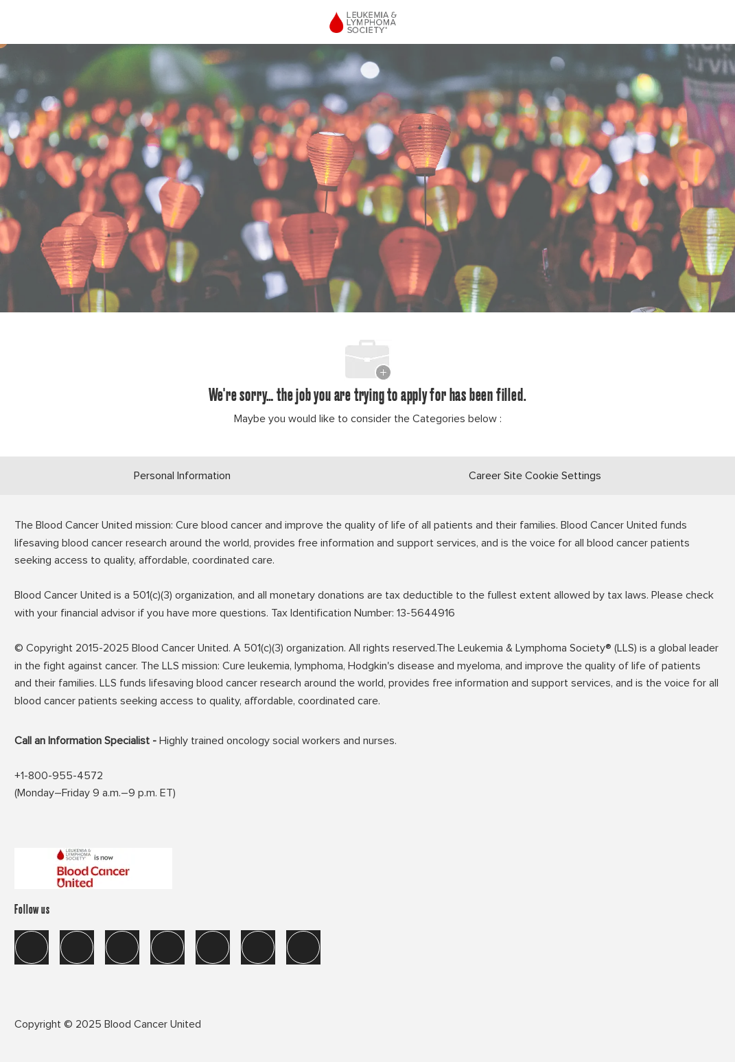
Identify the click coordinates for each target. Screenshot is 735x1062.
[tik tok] (212, 947)
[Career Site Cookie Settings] (535, 475)
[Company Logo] (366, 19)
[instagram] (167, 947)
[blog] (303, 947)
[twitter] (122, 947)
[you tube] (258, 947)
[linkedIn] (76, 947)
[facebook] (31, 947)
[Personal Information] (182, 475)
